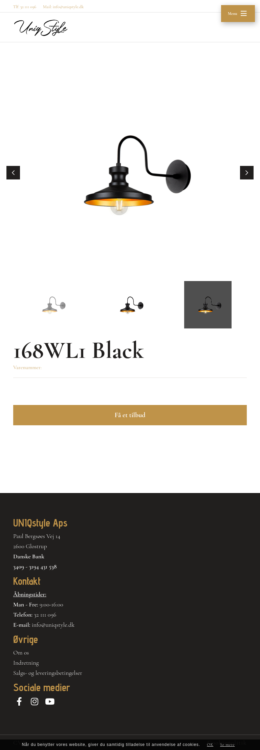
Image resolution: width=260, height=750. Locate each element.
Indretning (26, 662)
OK (210, 744)
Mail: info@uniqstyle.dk (63, 6)
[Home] (40, 28)
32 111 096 (45, 614)
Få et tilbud (129, 415)
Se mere (227, 744)
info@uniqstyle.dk (53, 624)
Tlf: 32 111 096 (24, 6)
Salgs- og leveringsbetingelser (47, 673)
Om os (21, 652)
